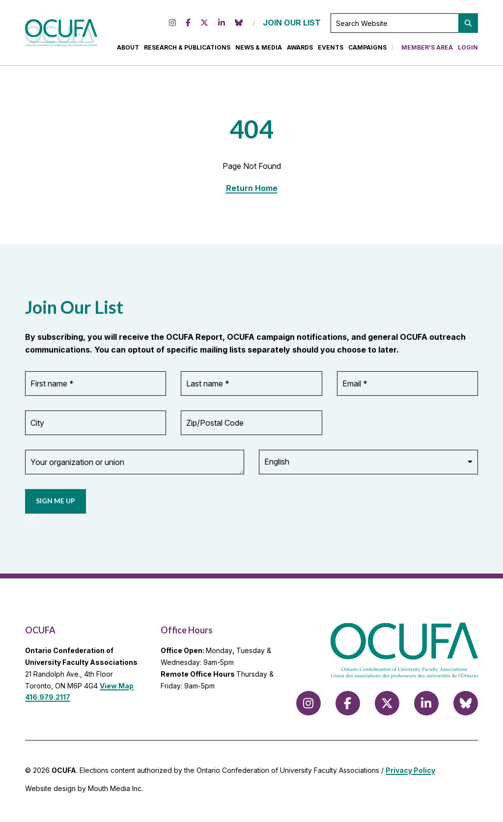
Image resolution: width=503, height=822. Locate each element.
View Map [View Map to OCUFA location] (117, 688)
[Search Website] (404, 24)
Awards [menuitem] (300, 49)
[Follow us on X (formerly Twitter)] (204, 24)
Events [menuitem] (330, 49)
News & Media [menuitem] (258, 49)
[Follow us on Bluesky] (239, 24)
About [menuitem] (128, 49)
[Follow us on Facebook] (188, 24)
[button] (468, 24)
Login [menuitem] (468, 49)
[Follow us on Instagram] (172, 24)
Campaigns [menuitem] (367, 49)
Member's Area (427, 49)
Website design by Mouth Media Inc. (84, 791)
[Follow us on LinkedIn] (221, 24)
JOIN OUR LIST (292, 24)
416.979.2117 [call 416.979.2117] (47, 700)
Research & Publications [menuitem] (187, 49)
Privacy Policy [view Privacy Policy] (410, 773)
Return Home (252, 191)
